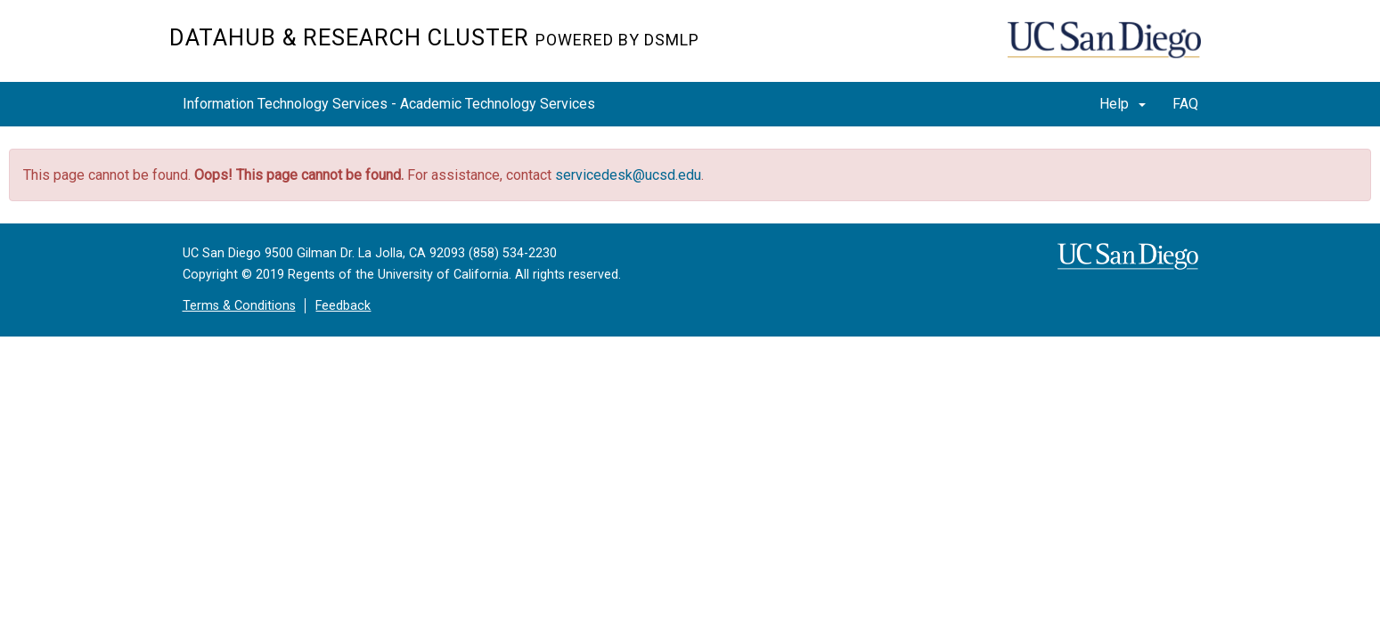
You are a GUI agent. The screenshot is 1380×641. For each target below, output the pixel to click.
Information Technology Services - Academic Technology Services (389, 103)
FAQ (1185, 103)
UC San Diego (1110, 50)
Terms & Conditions (239, 305)
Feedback (343, 305)
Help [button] (1122, 103)
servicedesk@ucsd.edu (628, 174)
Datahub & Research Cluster (434, 37)
